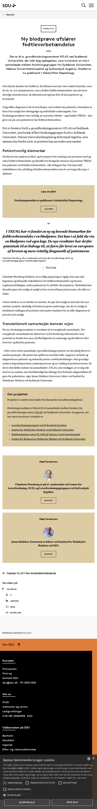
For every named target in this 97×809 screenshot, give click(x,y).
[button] (4, 783)
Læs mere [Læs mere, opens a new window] (82, 777)
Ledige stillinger (12, 711)
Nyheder (10, 15)
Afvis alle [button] (72, 802)
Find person (9, 668)
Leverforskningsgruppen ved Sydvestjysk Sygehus (39, 425)
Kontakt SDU (10, 678)
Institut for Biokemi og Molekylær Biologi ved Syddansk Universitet (48, 439)
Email (10, 607)
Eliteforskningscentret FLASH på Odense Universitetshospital (45, 434)
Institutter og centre (15, 706)
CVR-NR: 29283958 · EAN (17, 715)
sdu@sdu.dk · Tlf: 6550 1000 (19, 682)
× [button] (93, 758)
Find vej (7, 673)
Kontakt (48, 500)
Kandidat (8, 740)
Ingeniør (7, 744)
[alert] (48, 782)
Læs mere (48, 209)
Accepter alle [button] (27, 802)
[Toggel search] (83, 5)
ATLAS (38, 412)
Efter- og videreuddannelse (19, 749)
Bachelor (7, 735)
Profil (5, 702)
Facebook (9, 589)
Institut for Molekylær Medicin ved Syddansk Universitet (42, 430)
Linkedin (12, 600)
